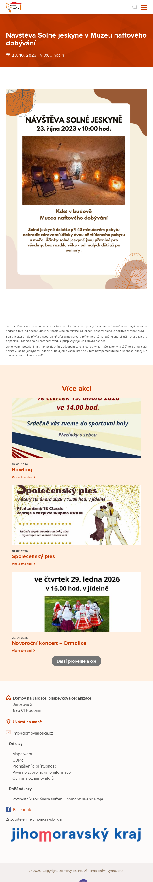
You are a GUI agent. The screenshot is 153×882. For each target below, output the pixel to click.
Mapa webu (22, 754)
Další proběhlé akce (76, 661)
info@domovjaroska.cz (33, 733)
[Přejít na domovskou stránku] (14, 7)
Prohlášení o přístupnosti (34, 766)
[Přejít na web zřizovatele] (76, 834)
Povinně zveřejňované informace (41, 772)
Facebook (22, 809)
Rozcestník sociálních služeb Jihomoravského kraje (57, 799)
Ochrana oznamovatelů (33, 778)
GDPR (17, 760)
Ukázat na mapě (27, 721)
